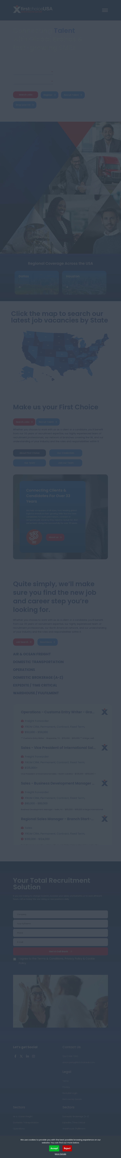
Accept (54, 1148)
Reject (67, 1148)
